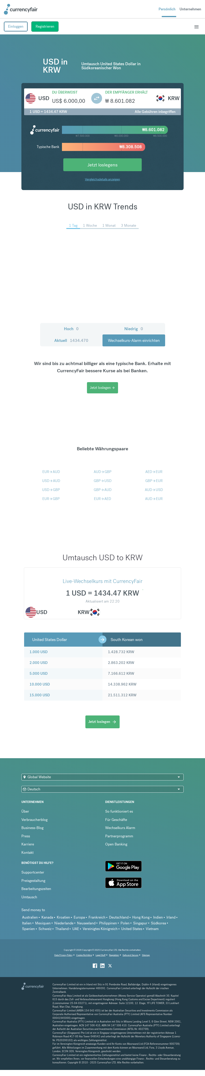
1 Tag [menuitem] (73, 225)
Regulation (114, 955)
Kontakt (27, 852)
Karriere (27, 844)
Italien (27, 923)
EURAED (102, 498)
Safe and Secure (130, 955)
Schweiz (45, 928)
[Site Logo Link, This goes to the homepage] (21, 9)
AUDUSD (154, 489)
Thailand (62, 928)
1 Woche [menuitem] (90, 225)
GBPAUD (103, 489)
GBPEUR (154, 480)
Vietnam (152, 928)
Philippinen (108, 923)
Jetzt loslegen (102, 387)
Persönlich (167, 9)
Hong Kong (141, 917)
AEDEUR (153, 471)
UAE (75, 928)
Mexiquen (43, 923)
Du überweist (64, 92)
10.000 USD (40, 684)
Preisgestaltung (33, 880)
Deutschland (119, 917)
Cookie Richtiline (84, 955)
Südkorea (158, 923)
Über (25, 811)
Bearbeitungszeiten (36, 888)
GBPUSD (103, 480)
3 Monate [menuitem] (128, 225)
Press (25, 836)
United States (131, 928)
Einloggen (15, 26)
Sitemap (146, 955)
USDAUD (51, 480)
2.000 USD (39, 662)
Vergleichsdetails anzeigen (102, 179)
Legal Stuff (100, 955)
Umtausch (29, 897)
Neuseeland (86, 923)
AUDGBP (103, 471)
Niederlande (63, 923)
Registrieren (45, 26)
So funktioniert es (119, 811)
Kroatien (63, 917)
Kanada (47, 917)
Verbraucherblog (34, 819)
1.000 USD (39, 652)
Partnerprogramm (119, 836)
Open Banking (116, 844)
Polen (125, 923)
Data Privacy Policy (63, 955)
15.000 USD (40, 695)
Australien (30, 917)
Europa (79, 917)
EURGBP (51, 498)
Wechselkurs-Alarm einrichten (134, 340)
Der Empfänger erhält (126, 92)
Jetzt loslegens (102, 165)
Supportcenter (32, 872)
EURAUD (51, 471)
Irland (170, 917)
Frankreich (97, 917)
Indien (158, 917)
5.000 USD (39, 673)
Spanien (28, 928)
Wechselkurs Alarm (120, 827)
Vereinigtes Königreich (100, 928)
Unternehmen (190, 9)
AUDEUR (154, 498)
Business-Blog (32, 827)
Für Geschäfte (116, 819)
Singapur (140, 923)
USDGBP (51, 489)
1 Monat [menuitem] (109, 225)
